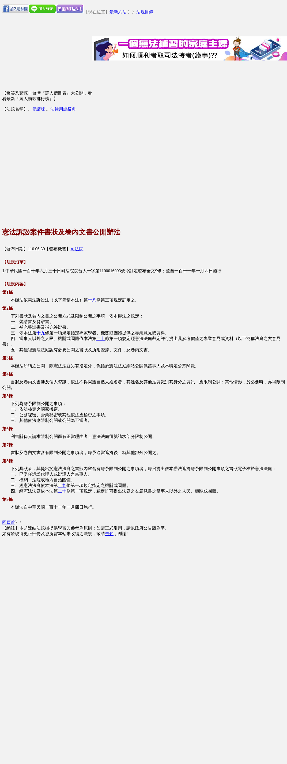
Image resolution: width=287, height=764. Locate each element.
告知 (109, 533)
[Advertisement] (51, 165)
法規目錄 (144, 12)
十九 (40, 333)
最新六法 (118, 12)
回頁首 (8, 522)
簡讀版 (38, 109)
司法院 (76, 249)
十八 (92, 300)
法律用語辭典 (63, 109)
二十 (100, 338)
